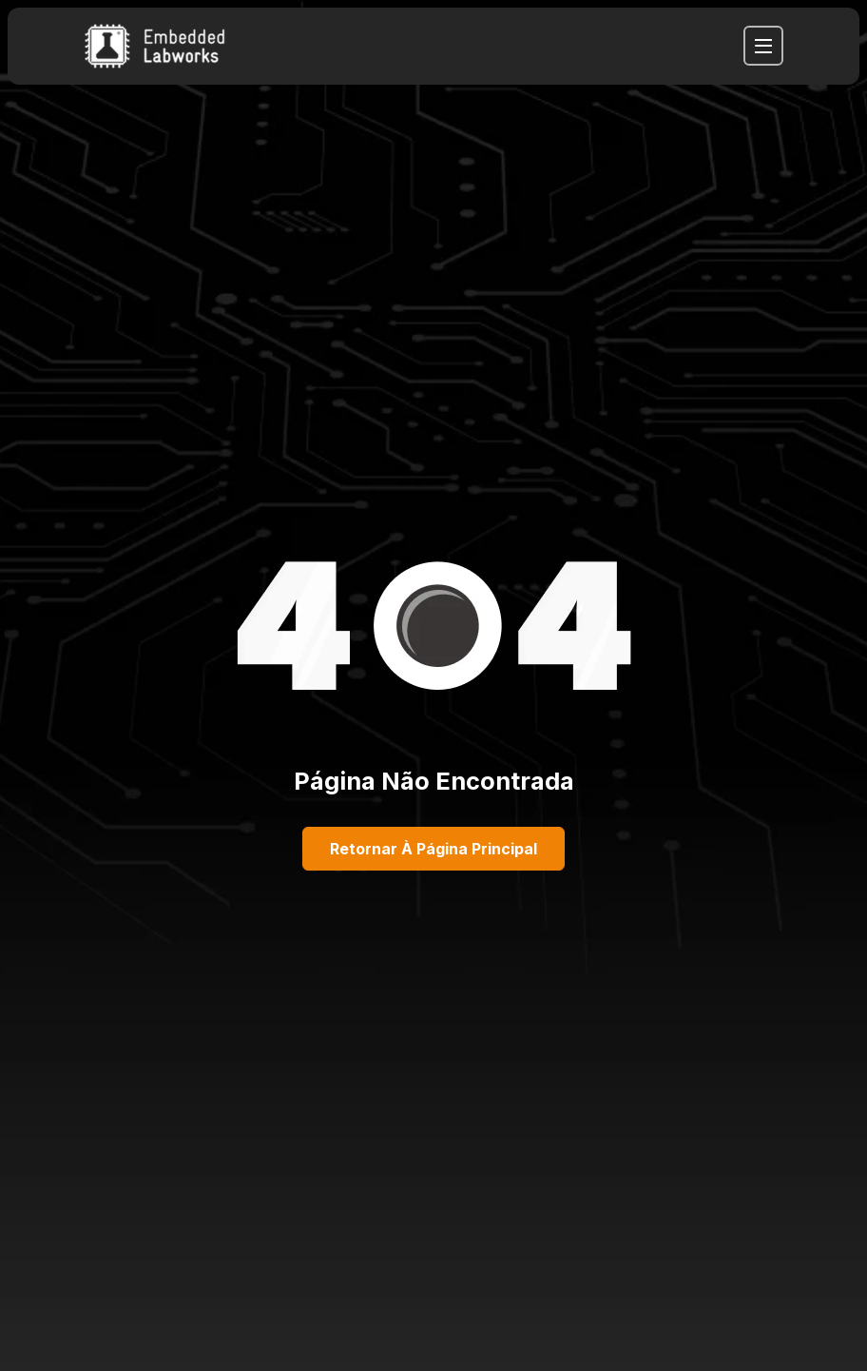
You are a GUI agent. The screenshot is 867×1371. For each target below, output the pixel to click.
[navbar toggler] (763, 46)
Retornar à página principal (433, 848)
